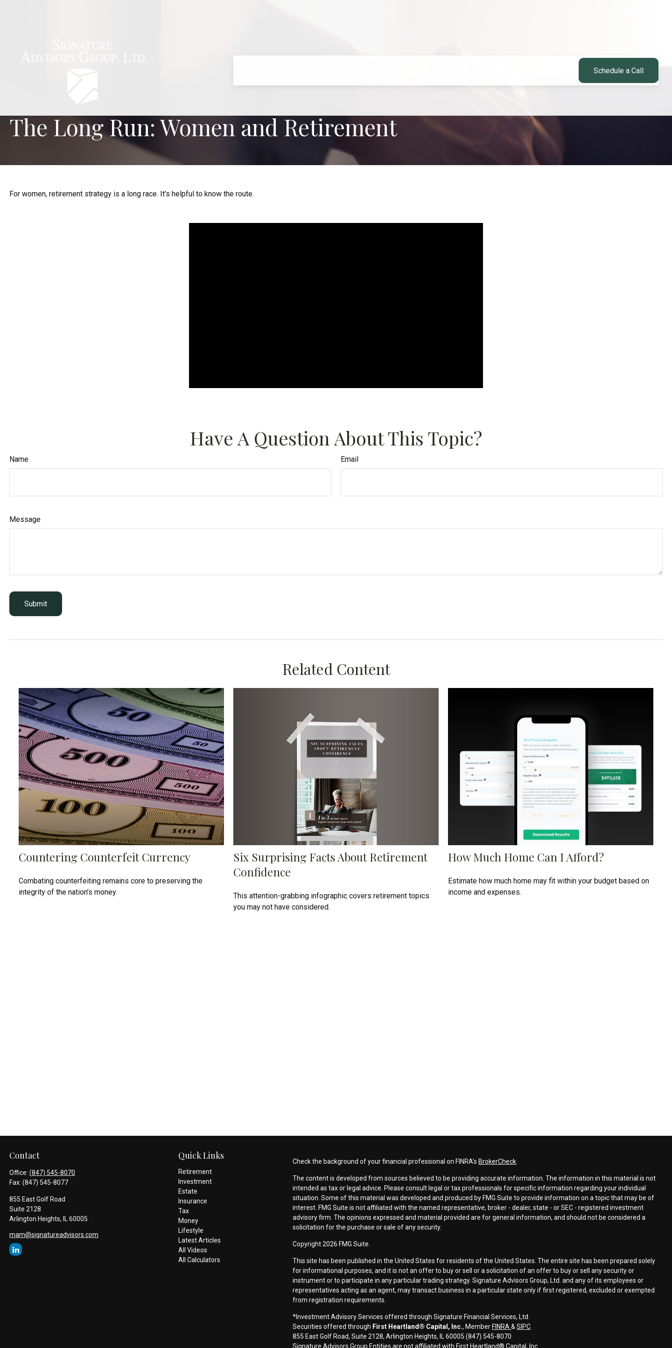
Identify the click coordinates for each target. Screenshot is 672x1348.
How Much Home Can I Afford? (526, 856)
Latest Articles (199, 1240)
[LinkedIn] (15, 1249)
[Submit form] (35, 603)
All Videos (192, 1250)
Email (349, 459)
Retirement (195, 1171)
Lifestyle (190, 1230)
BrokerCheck (497, 1161)
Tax (183, 1211)
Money (188, 1220)
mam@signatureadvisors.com (53, 1234)
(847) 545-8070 (52, 1172)
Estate (187, 1191)
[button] (251, 45)
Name (18, 459)
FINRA (501, 1326)
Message (25, 519)
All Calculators (199, 1260)
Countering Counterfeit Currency (104, 856)
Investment (195, 1181)
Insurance (192, 1201)
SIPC (524, 1326)
